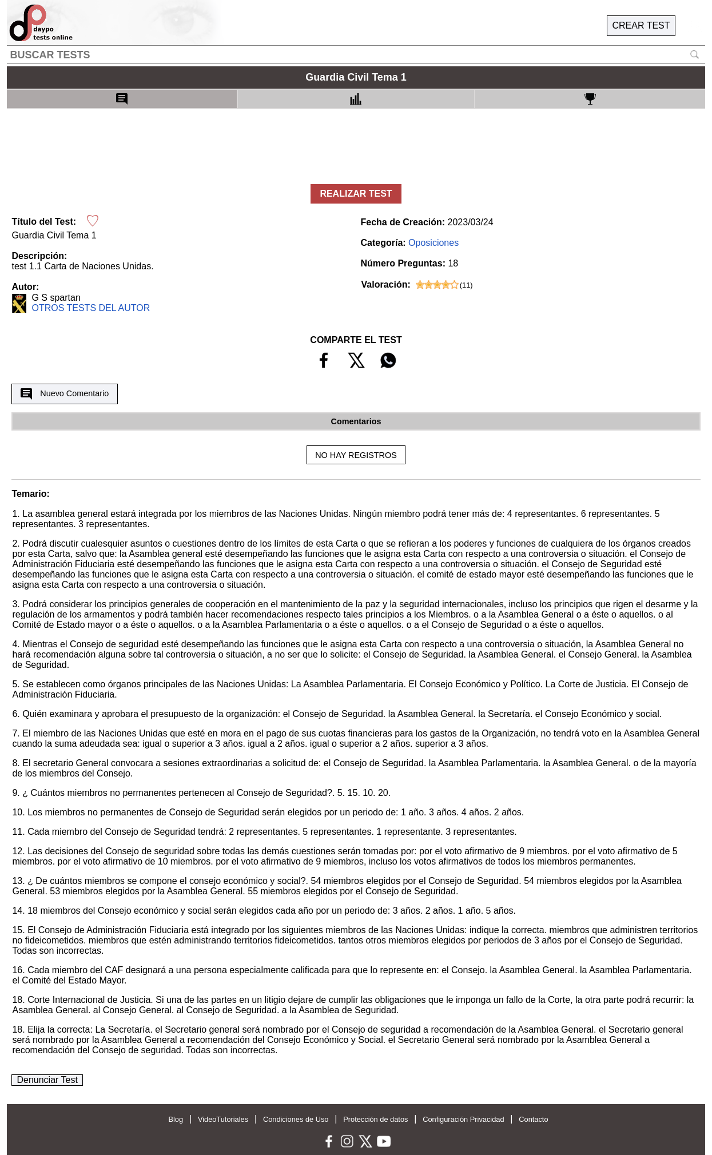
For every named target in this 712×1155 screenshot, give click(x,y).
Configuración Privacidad (463, 1119)
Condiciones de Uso (296, 1119)
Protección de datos (375, 1119)
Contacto (533, 1119)
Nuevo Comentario (65, 394)
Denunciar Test (47, 1080)
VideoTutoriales (223, 1119)
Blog (175, 1119)
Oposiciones (433, 243)
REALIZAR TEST (356, 193)
